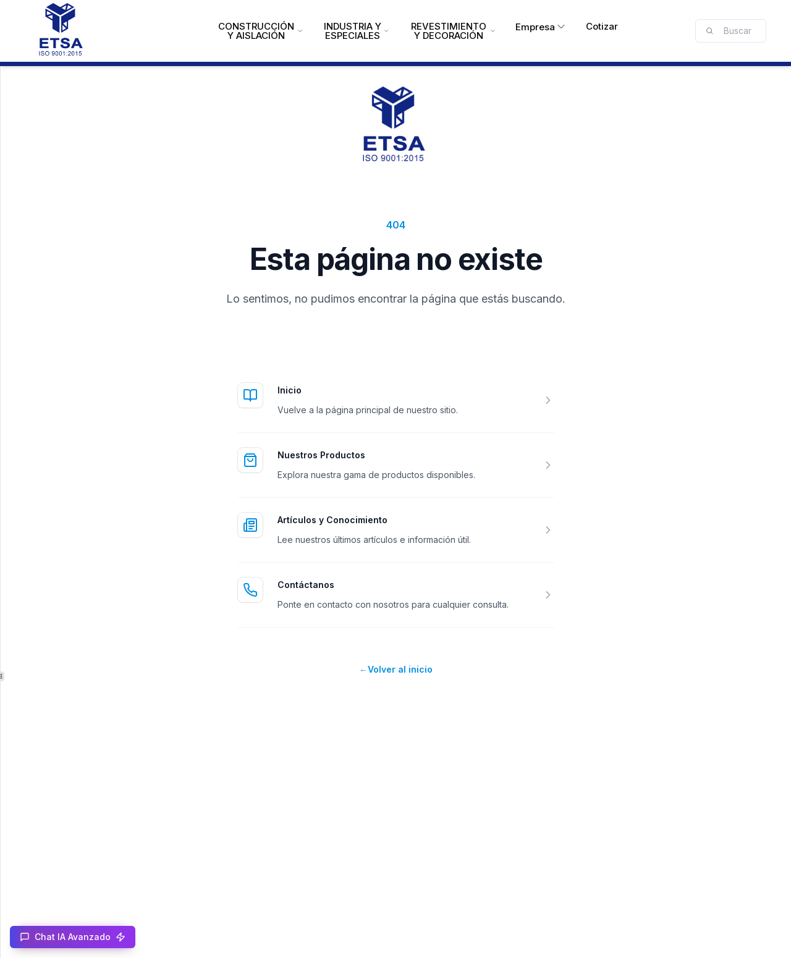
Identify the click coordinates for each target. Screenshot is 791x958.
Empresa (540, 27)
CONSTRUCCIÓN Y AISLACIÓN (260, 30)
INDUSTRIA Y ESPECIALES (356, 30)
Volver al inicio (396, 669)
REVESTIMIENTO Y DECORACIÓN (453, 30)
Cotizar (602, 26)
